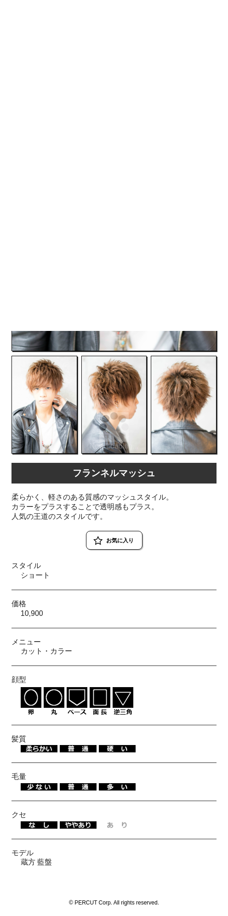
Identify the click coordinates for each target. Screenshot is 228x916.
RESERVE (206, 10)
